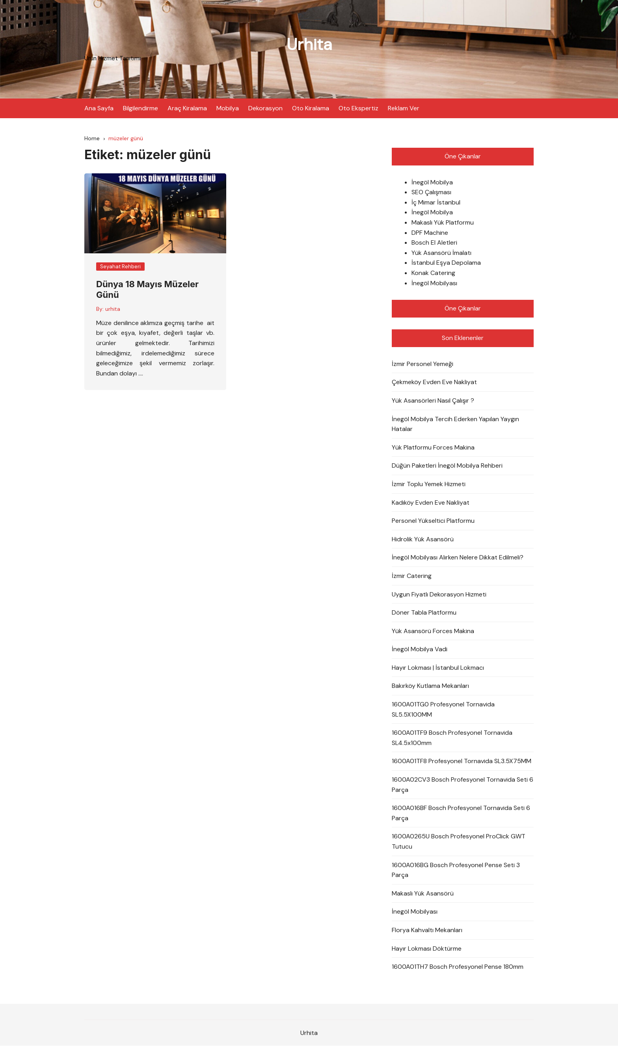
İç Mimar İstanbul (435, 202)
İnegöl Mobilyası (434, 283)
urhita (112, 308)
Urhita (309, 44)
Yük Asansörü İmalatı (441, 253)
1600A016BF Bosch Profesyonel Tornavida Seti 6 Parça (461, 813)
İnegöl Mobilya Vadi (419, 649)
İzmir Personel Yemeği (422, 364)
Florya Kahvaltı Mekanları (427, 930)
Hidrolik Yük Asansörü (423, 539)
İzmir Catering (412, 576)
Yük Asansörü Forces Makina (433, 631)
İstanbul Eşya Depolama (446, 263)
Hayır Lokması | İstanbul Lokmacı (438, 667)
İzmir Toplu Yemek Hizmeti (428, 484)
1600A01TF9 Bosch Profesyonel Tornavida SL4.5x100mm (452, 738)
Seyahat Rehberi (120, 266)
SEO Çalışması (431, 192)
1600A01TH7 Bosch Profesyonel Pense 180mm (457, 966)
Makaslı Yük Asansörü (423, 893)
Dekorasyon (265, 108)
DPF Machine (429, 233)
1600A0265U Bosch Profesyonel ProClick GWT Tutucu (458, 841)
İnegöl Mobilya (432, 182)
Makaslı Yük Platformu (442, 222)
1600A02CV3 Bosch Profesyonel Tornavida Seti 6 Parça (462, 784)
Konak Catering (433, 273)
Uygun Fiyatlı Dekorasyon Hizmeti (439, 594)
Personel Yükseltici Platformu (433, 520)
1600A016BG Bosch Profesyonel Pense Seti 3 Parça (456, 870)
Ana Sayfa (99, 108)
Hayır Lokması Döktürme (427, 948)
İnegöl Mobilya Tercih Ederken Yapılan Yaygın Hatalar (455, 424)
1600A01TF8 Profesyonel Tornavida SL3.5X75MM (461, 761)
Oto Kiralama (310, 108)
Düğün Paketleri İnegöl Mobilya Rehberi (447, 466)
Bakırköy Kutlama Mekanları (430, 686)
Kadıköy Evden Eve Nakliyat (430, 502)
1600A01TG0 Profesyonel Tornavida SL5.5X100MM (443, 709)
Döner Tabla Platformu (424, 612)
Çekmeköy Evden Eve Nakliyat (434, 382)
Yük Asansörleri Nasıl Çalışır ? (433, 400)
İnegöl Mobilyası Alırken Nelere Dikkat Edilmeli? (457, 558)
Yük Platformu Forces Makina (433, 447)
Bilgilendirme (140, 108)
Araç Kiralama (187, 108)
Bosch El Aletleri (434, 243)
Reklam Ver (403, 108)
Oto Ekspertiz (358, 108)
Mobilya (227, 108)
